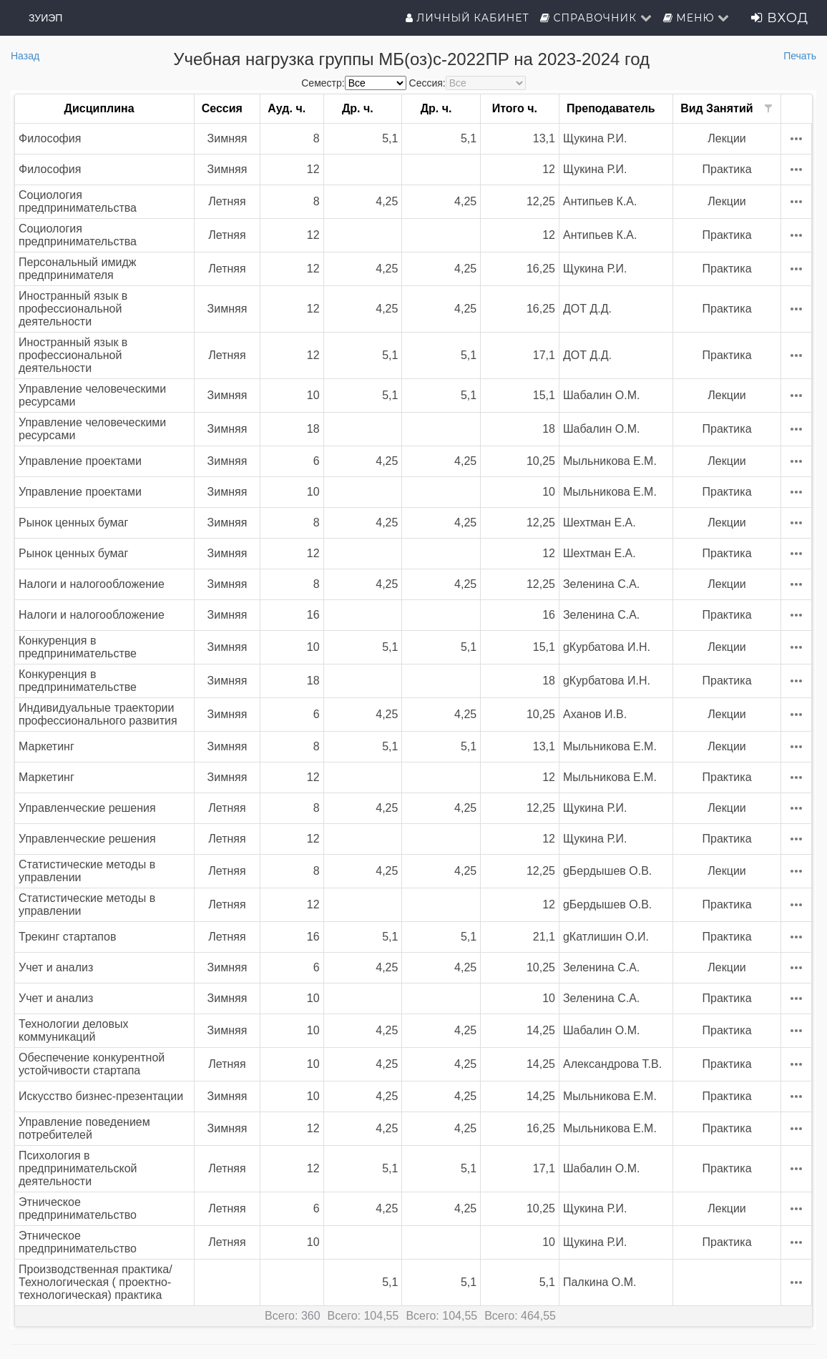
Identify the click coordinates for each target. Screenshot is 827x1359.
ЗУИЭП (45, 18)
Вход (779, 18)
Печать (799, 56)
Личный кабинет (467, 17)
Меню (696, 17)
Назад (25, 56)
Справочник (596, 17)
